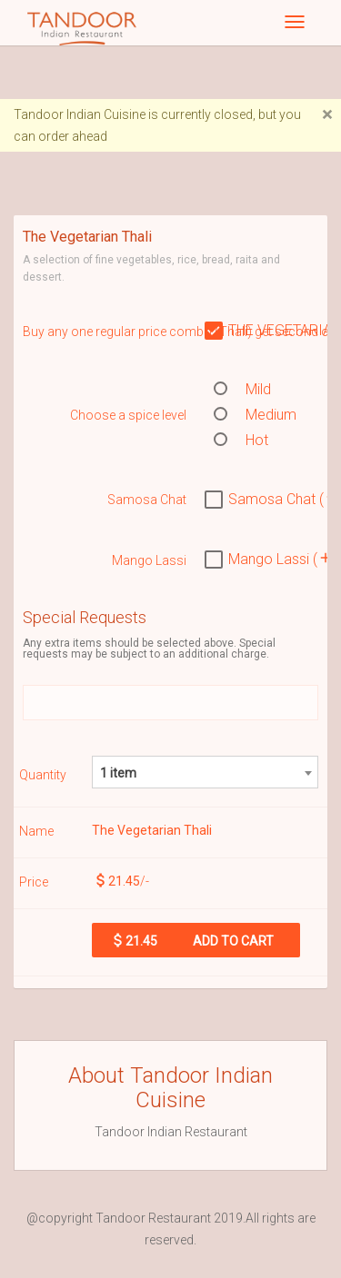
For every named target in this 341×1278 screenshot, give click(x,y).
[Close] (327, 114)
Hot (241, 440)
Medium (255, 414)
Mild (242, 389)
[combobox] (205, 772)
